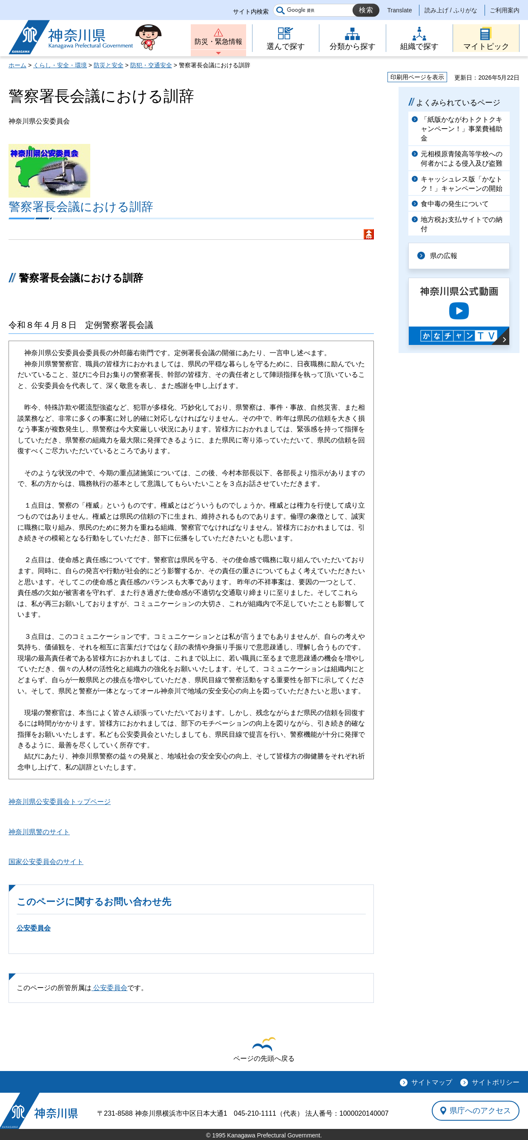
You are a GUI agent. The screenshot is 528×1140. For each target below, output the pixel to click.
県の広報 (443, 255)
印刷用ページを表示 (417, 77)
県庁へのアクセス (480, 1110)
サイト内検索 (251, 11)
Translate (399, 10)
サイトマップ (431, 1082)
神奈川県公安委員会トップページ (60, 801)
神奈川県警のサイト (39, 832)
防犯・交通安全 (151, 65)
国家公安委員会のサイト (46, 861)
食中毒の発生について (455, 203)
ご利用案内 (504, 10)
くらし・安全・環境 (60, 65)
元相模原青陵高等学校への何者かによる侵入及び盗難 (461, 158)
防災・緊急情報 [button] (218, 41)
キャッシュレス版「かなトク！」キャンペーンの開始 (461, 183)
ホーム (17, 65)
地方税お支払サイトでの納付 (461, 224)
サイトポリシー (495, 1082)
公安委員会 (34, 928)
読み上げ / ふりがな (451, 10)
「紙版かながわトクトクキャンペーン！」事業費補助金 (461, 129)
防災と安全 (108, 65)
